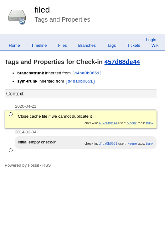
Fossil (33, 165)
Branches (87, 45)
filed (42, 9)
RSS (46, 165)
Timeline (39, 45)
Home (14, 45)
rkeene (132, 123)
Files (62, 45)
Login (151, 39)
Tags (111, 45)
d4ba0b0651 (108, 143)
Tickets (133, 45)
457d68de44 (122, 61)
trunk (149, 123)
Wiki (155, 45)
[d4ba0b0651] (87, 73)
